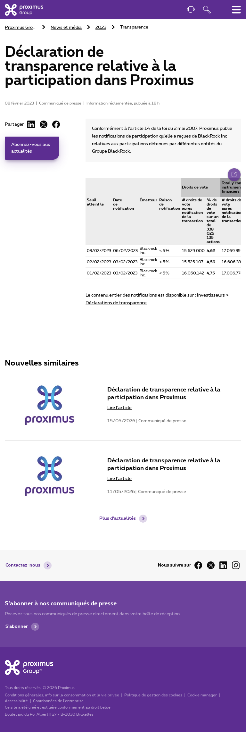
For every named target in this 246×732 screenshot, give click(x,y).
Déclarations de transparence (116, 303)
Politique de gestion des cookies (153, 695)
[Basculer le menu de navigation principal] (236, 10)
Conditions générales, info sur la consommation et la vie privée (62, 695)
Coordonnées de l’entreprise (58, 701)
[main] (123, 262)
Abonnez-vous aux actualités (30, 148)
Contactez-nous (22, 565)
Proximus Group (21, 27)
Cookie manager (202, 695)
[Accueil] (24, 9)
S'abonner (16, 626)
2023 (100, 27)
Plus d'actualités (117, 521)
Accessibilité (16, 701)
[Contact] (191, 10)
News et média (66, 27)
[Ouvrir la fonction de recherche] (207, 10)
